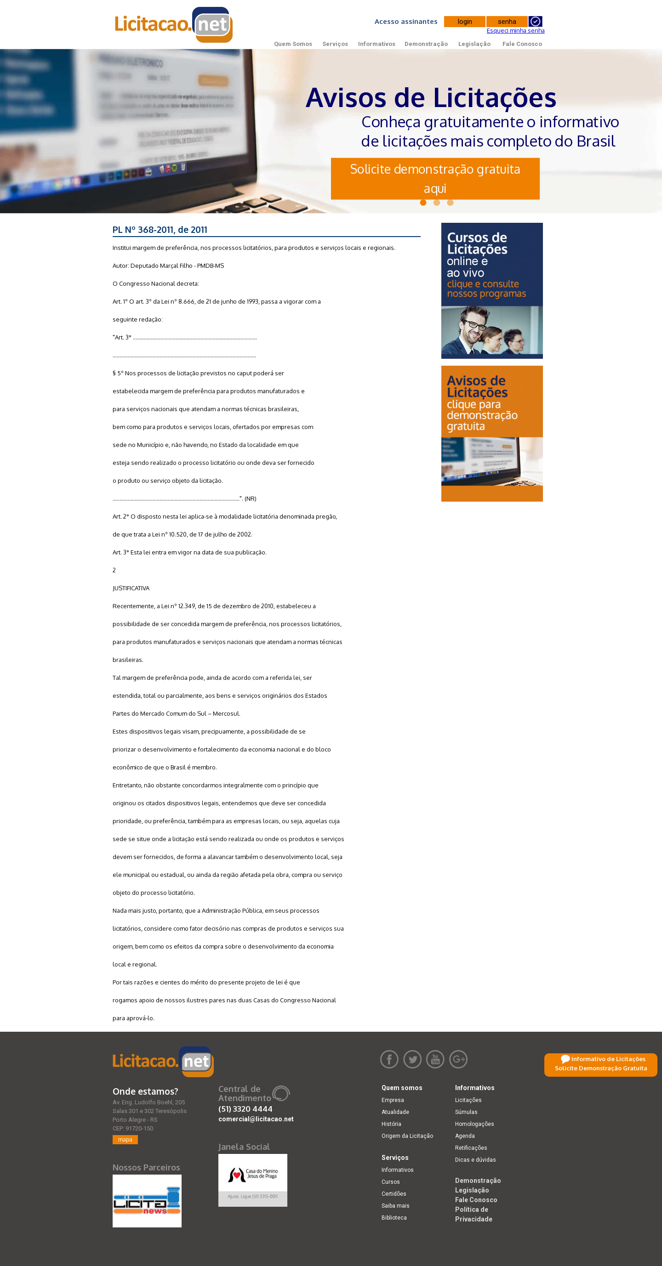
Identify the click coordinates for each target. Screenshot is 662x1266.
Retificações (471, 1148)
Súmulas (466, 1112)
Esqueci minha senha (516, 30)
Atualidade (395, 1112)
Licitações (468, 1100)
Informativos (376, 43)
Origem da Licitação (407, 1136)
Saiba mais (396, 1206)
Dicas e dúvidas (475, 1160)
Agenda (465, 1136)
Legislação (474, 43)
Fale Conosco (522, 43)
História (391, 1124)
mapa (125, 1139)
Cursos (391, 1182)
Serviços (335, 43)
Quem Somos (293, 43)
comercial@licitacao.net (256, 1119)
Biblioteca (394, 1218)
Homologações (474, 1124)
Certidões (394, 1194)
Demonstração (426, 43)
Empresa (393, 1100)
